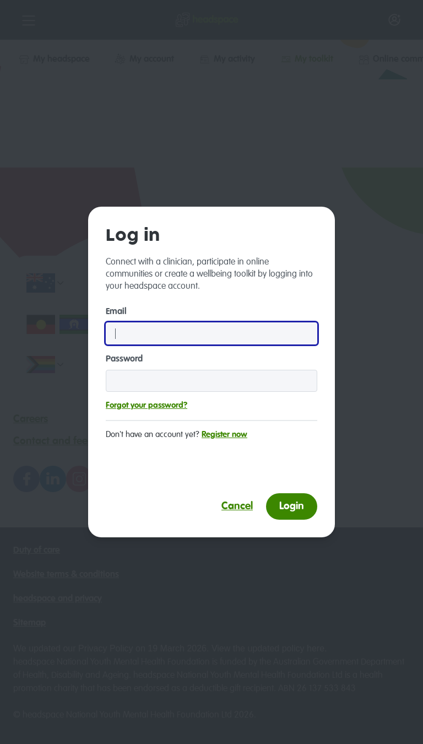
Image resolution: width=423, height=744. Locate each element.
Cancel (237, 506)
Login (291, 506)
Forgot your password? (146, 405)
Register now (224, 434)
